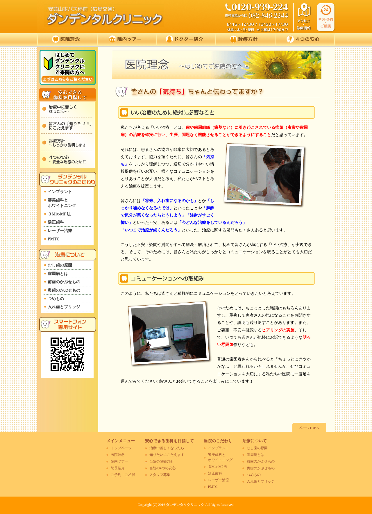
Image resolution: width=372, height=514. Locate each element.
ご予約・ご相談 (123, 475)
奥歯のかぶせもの (64, 290)
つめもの (56, 299)
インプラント (60, 192)
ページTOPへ (309, 428)
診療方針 (244, 39)
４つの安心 (303, 39)
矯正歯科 (56, 222)
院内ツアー (125, 39)
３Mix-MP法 (59, 214)
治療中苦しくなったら (166, 448)
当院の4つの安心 (162, 468)
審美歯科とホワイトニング (62, 203)
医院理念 (66, 39)
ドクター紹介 (184, 39)
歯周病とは (58, 274)
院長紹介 (118, 468)
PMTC (54, 239)
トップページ (121, 448)
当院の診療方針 (161, 461)
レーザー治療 (60, 231)
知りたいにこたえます (166, 455)
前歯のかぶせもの (64, 282)
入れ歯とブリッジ (64, 307)
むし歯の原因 (60, 265)
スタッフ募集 (159, 475)
